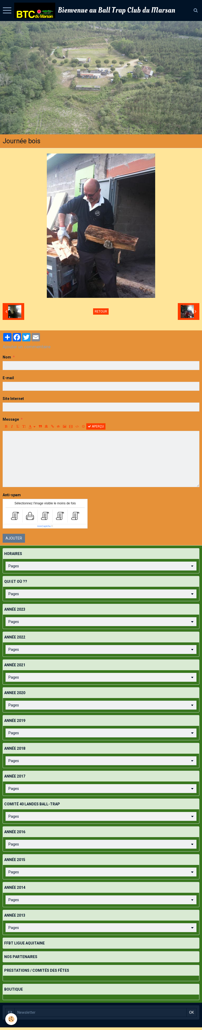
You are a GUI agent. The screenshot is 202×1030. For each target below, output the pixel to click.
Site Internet (13, 399)
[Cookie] (11, 1019)
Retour (101, 311)
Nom (7, 357)
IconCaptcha (44, 526)
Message (11, 419)
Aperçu (96, 426)
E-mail (8, 378)
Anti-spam (12, 495)
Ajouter (14, 538)
